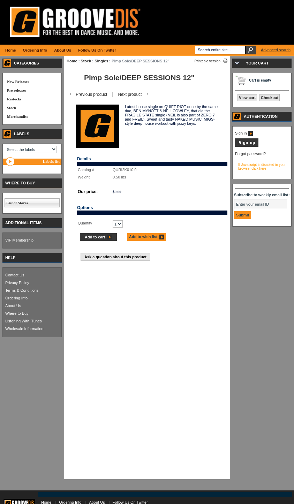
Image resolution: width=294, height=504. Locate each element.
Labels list (51, 161)
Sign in (244, 133)
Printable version (207, 61)
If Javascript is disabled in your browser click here (262, 166)
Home (72, 61)
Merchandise (17, 116)
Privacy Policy (17, 283)
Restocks (14, 99)
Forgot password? (250, 154)
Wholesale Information (24, 329)
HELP (10, 257)
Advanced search (276, 50)
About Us (13, 306)
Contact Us (14, 275)
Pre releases (16, 90)
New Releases (18, 81)
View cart (247, 98)
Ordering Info (16, 298)
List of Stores (17, 203)
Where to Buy (17, 313)
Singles (101, 61)
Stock (86, 61)
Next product (133, 94)
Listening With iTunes (23, 321)
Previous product (87, 94)
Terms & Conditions (21, 290)
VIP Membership (19, 240)
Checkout (269, 98)
